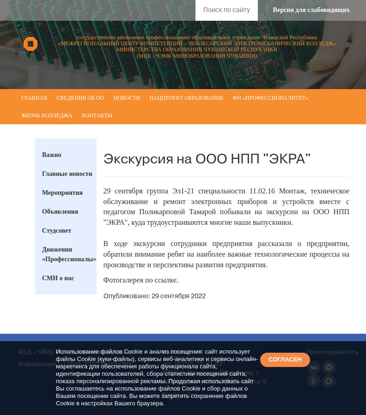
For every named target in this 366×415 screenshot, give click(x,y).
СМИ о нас (58, 278)
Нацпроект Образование (186, 98)
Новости (126, 98)
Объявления (60, 211)
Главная (34, 98)
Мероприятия (62, 192)
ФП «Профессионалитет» (270, 98)
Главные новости (67, 173)
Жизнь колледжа (47, 115)
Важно (51, 154)
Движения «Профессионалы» (69, 254)
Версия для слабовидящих (311, 9)
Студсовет (56, 230)
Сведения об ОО (80, 98)
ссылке (166, 280)
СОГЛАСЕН (285, 359)
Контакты (97, 115)
